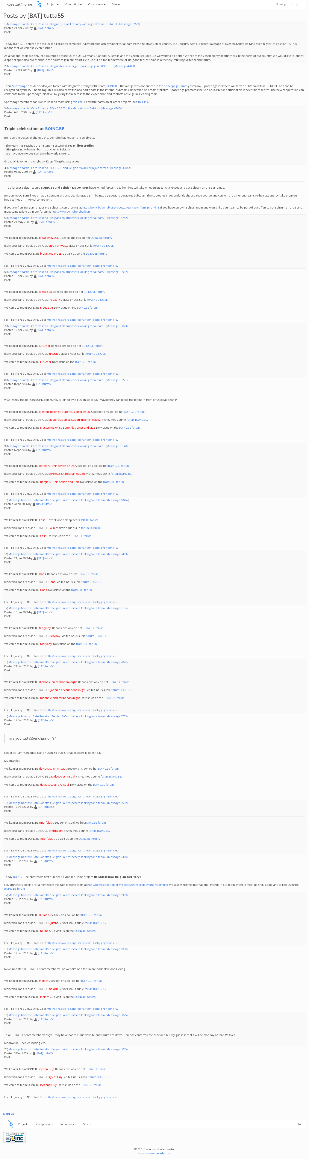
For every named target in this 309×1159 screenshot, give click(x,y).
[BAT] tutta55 (46, 28)
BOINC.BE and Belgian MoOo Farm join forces (79, 168)
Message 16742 (117, 218)
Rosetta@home (19, 4)
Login (295, 4)
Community (97, 4)
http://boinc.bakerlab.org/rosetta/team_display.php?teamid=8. (82, 1097)
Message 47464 (111, 108)
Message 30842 (120, 168)
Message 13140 (117, 446)
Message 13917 (117, 272)
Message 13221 (117, 380)
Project (53, 4)
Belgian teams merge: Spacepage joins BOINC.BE (81, 66)
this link (78, 102)
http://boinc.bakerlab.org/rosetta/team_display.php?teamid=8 (82, 265)
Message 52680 (129, 24)
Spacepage (19, 86)
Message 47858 (125, 66)
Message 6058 (117, 949)
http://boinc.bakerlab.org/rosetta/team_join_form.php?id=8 (120, 207)
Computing (73, 4)
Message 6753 (117, 716)
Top (300, 1124)
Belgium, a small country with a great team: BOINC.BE (84, 24)
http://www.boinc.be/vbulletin (71, 211)
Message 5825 (117, 1015)
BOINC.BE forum (101, 238)
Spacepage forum (175, 86)
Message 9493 (117, 554)
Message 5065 (117, 1049)
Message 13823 (117, 326)
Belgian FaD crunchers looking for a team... (77, 218)
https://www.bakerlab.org (154, 1153)
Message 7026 (117, 662)
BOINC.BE (112, 86)
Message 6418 (117, 857)
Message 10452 (118, 500)
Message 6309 (117, 895)
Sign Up (281, 4)
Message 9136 (117, 608)
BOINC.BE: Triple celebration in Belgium (75, 108)
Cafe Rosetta (39, 24)
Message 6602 (117, 803)
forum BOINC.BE (103, 246)
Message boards (18, 24)
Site (116, 4)
